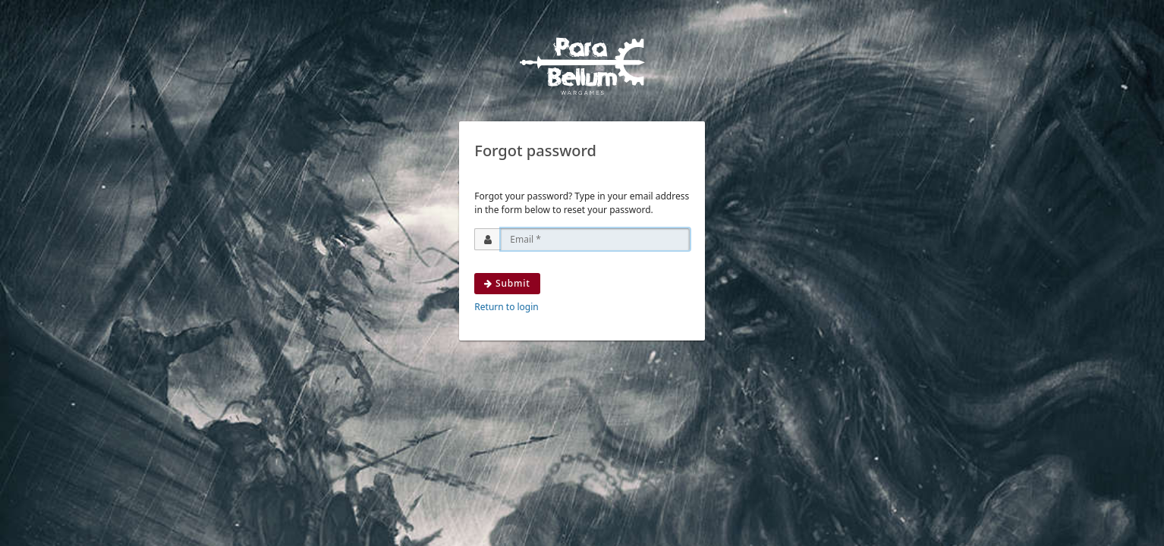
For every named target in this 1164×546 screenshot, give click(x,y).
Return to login (506, 306)
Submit (507, 283)
